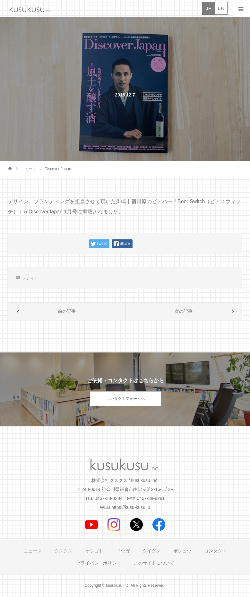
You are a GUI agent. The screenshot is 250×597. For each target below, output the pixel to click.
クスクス (64, 550)
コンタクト (215, 550)
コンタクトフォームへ (125, 398)
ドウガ (123, 550)
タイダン (151, 550)
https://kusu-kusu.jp (130, 507)
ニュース (33, 550)
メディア (30, 278)
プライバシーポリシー (98, 563)
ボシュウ (182, 550)
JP (208, 8)
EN (221, 8)
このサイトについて (154, 563)
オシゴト (94, 550)
